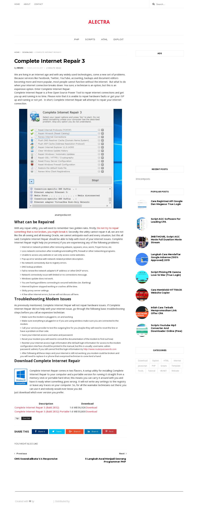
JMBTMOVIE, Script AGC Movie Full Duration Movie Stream (166, 239)
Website (175, 370)
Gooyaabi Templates (81, 501)
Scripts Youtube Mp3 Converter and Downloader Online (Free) (166, 328)
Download (27, 52)
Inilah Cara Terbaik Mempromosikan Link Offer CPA (164, 310)
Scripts (90, 39)
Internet (177, 360)
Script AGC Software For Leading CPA (166, 220)
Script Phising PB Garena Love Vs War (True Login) (166, 273)
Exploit (119, 39)
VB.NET (163, 370)
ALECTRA (99, 22)
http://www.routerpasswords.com (100, 349)
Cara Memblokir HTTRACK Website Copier (166, 291)
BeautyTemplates (44, 501)
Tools (140, 370)
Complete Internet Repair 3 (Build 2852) (37, 407)
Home (17, 4)
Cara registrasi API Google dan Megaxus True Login (167, 203)
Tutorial (151, 370)
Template (176, 365)
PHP (76, 39)
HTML (104, 39)
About (27, 4)
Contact (38, 4)
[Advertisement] (160, 109)
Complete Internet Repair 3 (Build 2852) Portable (42, 411)
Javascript (142, 365)
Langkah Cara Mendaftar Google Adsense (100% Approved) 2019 (166, 257)
